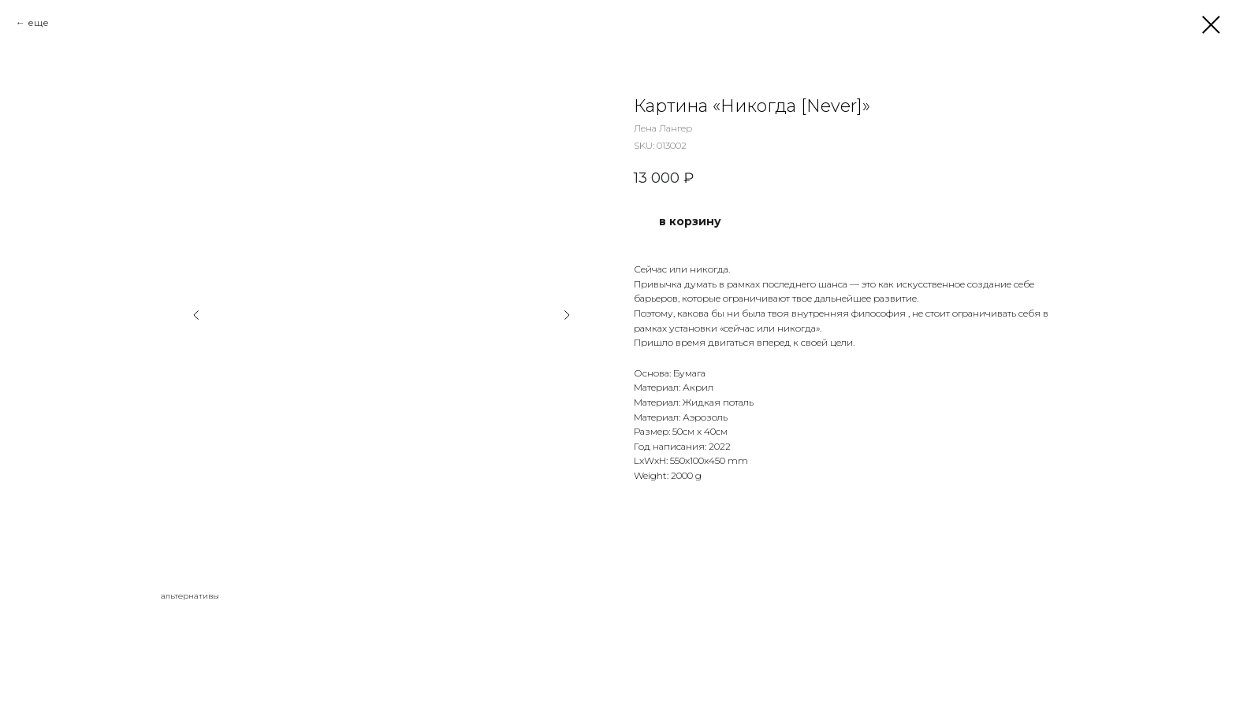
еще (38, 22)
